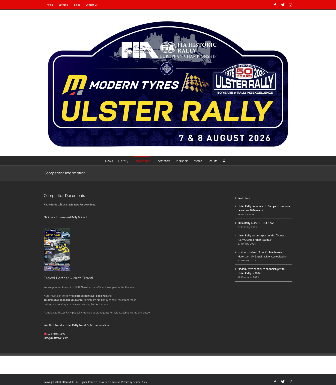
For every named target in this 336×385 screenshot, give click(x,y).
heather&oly (140, 381)
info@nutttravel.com (56, 338)
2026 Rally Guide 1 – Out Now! (256, 223)
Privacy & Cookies (109, 381)
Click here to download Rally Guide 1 (65, 217)
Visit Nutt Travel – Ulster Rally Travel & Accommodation (76, 325)
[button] (224, 160)
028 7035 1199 (56, 334)
